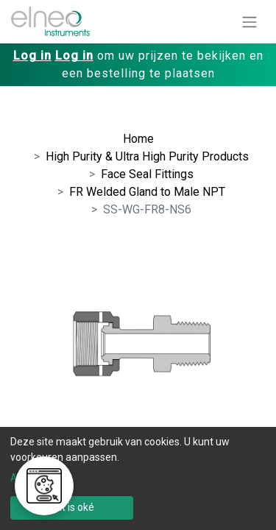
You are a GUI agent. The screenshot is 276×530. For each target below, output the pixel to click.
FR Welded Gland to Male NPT (147, 192)
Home (138, 139)
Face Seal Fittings (147, 174)
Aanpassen (36, 478)
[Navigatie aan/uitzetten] (249, 22)
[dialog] (138, 478)
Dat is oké (71, 507)
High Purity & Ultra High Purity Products (147, 156)
